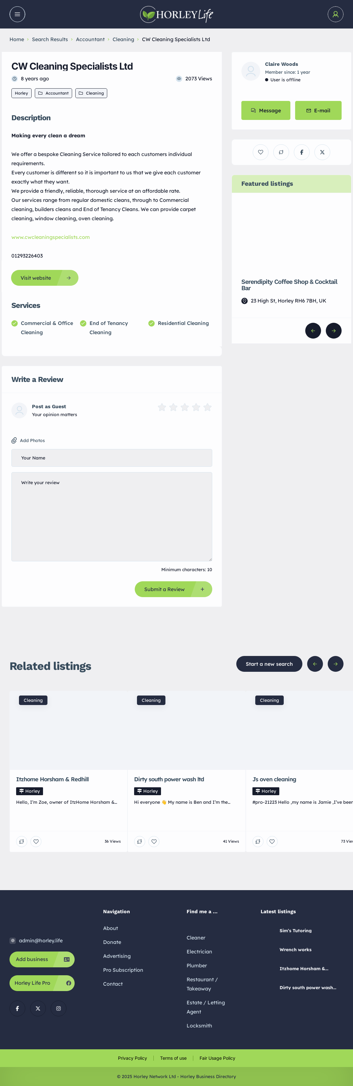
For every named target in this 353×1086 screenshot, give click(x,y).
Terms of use (173, 1058)
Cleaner (196, 937)
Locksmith (199, 1025)
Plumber (197, 965)
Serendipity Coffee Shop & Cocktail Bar (289, 285)
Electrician (199, 951)
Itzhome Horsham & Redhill (302, 968)
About (110, 928)
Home (16, 39)
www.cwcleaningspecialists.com (50, 237)
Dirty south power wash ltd (306, 987)
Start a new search (269, 664)
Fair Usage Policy (217, 1058)
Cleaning (123, 39)
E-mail (318, 110)
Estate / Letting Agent (206, 1007)
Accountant (90, 39)
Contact (113, 984)
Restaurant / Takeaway (202, 984)
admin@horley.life (41, 940)
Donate (112, 942)
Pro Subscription (123, 970)
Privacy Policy (132, 1058)
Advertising (117, 956)
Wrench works (296, 949)
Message (266, 110)
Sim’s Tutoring (296, 930)
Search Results (50, 39)
